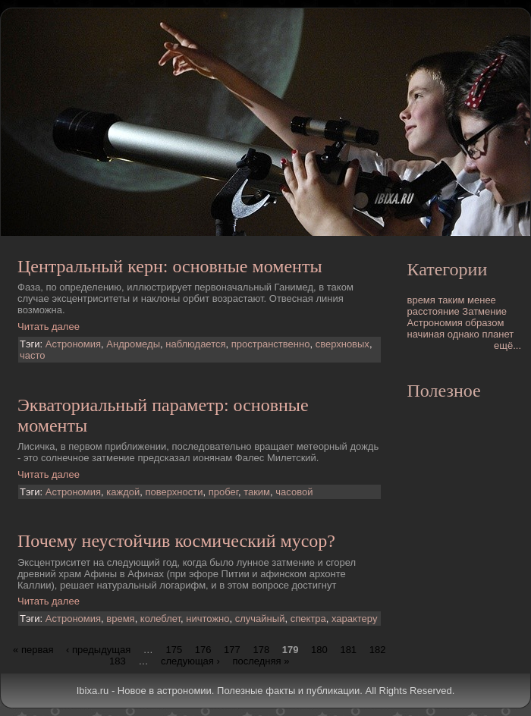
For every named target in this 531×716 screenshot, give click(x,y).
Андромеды (133, 344)
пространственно (270, 344)
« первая (33, 649)
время (120, 618)
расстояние (433, 311)
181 (348, 649)
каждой (123, 492)
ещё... (507, 345)
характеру (354, 618)
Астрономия (73, 344)
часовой (294, 492)
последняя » (260, 660)
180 (319, 649)
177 (232, 649)
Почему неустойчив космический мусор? (176, 541)
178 (261, 649)
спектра (308, 618)
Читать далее (48, 326)
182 (377, 649)
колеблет (160, 618)
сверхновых (342, 344)
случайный (260, 618)
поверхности (174, 492)
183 (117, 660)
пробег (223, 492)
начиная (426, 334)
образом (484, 322)
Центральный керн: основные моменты (169, 266)
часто (33, 355)
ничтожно (207, 618)
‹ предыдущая (98, 649)
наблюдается (195, 344)
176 (203, 649)
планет (498, 334)
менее (481, 300)
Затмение (484, 311)
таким (257, 492)
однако (463, 334)
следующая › (190, 660)
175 (173, 649)
